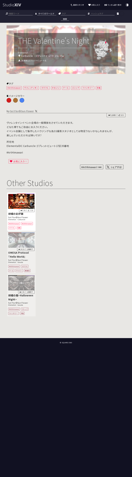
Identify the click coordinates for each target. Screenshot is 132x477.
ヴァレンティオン (31, 87)
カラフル (45, 87)
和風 (19, 228)
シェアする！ (116, 167)
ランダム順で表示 (114, 4)
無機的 (27, 270)
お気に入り (95, 4)
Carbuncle (21, 219)
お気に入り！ (20, 161)
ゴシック (75, 87)
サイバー (19, 270)
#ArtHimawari (14, 87)
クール (66, 87)
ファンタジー (87, 87)
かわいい (56, 87)
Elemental (12, 219)
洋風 (99, 87)
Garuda (20, 262)
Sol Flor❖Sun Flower (22, 111)
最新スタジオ (78, 4)
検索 (65, 18)
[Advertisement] (66, 328)
